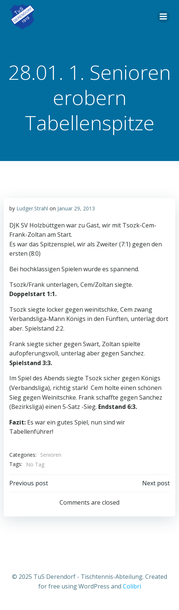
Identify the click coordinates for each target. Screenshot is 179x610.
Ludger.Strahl (32, 208)
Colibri (132, 586)
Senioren (50, 454)
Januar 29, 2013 (76, 208)
